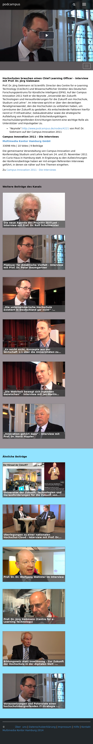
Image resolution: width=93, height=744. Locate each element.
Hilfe (76, 726)
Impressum (64, 726)
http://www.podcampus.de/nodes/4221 (45, 128)
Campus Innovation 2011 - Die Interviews (31, 169)
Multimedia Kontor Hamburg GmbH (27, 141)
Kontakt (85, 726)
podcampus (11, 4)
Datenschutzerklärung (42, 726)
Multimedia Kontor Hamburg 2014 (23, 730)
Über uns (21, 726)
